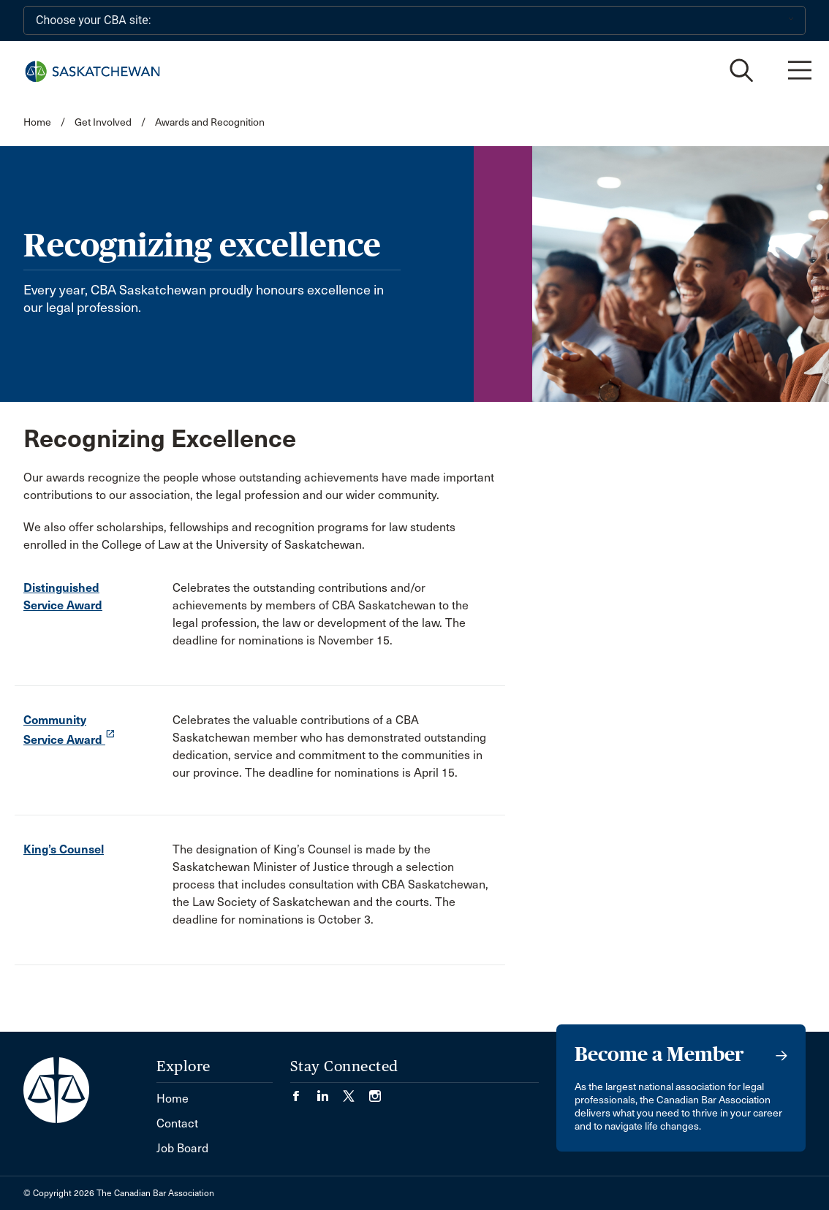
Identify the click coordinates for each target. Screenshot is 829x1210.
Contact (177, 1123)
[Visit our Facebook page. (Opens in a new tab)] (303, 1091)
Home (37, 122)
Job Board (182, 1148)
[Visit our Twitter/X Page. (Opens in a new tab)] (356, 1091)
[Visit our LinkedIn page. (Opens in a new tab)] (330, 1091)
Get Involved (103, 122)
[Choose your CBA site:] (414, 20)
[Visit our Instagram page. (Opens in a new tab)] (375, 1091)
